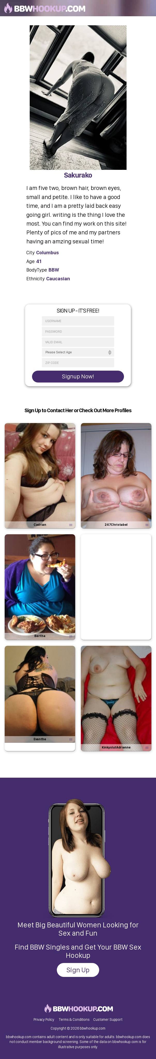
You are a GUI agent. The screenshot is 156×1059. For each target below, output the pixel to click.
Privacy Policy (44, 1019)
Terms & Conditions (74, 1019)
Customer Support (107, 1019)
